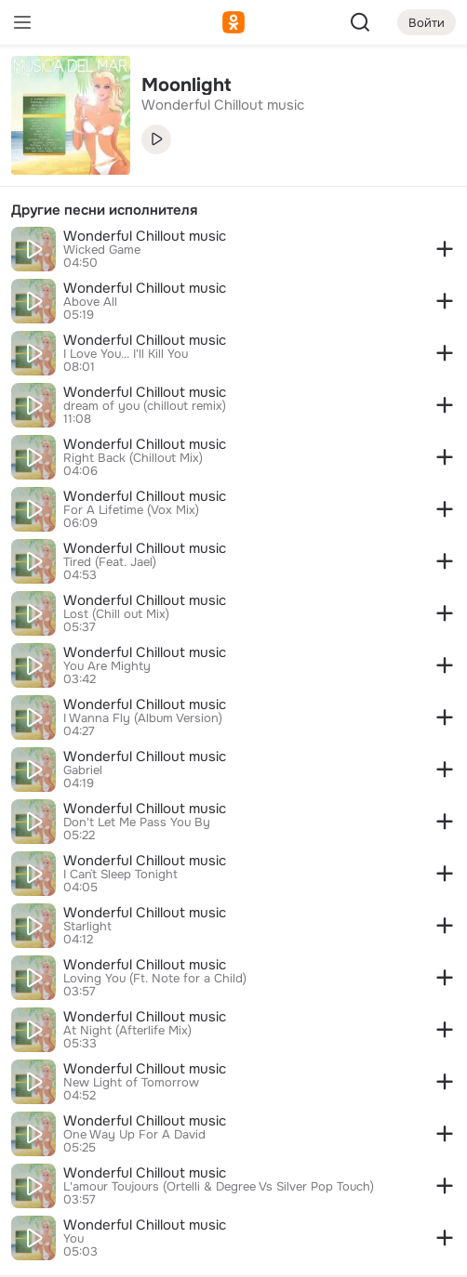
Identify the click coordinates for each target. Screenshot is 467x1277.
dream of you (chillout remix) (144, 406)
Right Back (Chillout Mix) (133, 458)
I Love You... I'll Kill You (125, 354)
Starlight (87, 926)
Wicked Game (101, 250)
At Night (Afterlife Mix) (127, 1030)
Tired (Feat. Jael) (109, 562)
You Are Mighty (107, 666)
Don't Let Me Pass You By (136, 822)
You (73, 1238)
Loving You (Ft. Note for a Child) (155, 978)
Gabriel (82, 770)
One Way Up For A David (134, 1134)
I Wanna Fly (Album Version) (142, 718)
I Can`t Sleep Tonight (120, 874)
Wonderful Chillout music (144, 236)
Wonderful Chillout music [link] (222, 105)
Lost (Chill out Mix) (116, 614)
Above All (90, 302)
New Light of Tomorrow (131, 1082)
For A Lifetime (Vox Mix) (131, 510)
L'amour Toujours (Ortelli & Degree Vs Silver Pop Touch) (218, 1186)
